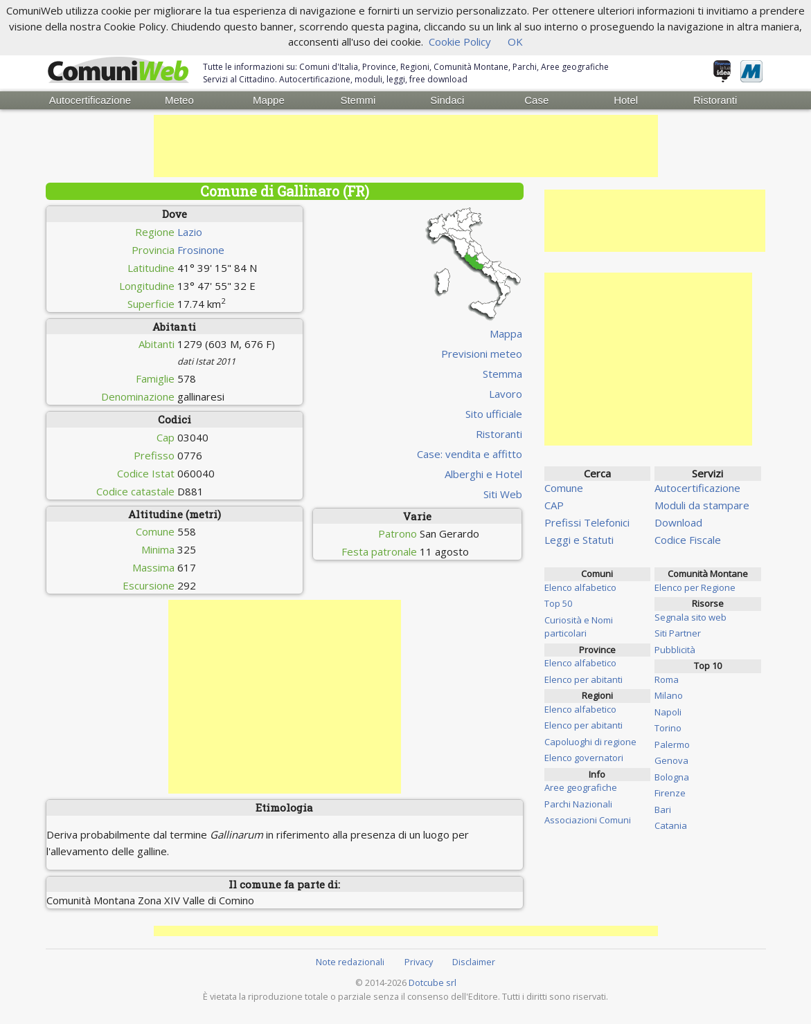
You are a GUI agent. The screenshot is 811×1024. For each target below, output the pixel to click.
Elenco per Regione (695, 586)
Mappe (269, 100)
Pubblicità (674, 649)
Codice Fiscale (687, 540)
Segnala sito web (690, 616)
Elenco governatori (583, 757)
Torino (667, 728)
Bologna (671, 776)
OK (515, 41)
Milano (668, 695)
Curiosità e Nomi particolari (578, 626)
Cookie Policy (460, 41)
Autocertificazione (90, 100)
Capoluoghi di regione (590, 741)
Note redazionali (350, 961)
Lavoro (505, 393)
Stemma (502, 373)
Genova (671, 760)
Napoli (667, 711)
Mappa (506, 333)
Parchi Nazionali (578, 803)
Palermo (672, 744)
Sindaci (447, 100)
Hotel (626, 100)
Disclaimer (473, 961)
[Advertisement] (406, 146)
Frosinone (200, 249)
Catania (670, 825)
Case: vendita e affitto (469, 453)
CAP (554, 505)
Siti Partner (677, 633)
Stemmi (357, 100)
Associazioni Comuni (587, 820)
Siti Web (502, 493)
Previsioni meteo (481, 353)
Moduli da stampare (701, 505)
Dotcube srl (432, 982)
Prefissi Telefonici (587, 522)
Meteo (179, 100)
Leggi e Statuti (579, 540)
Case (536, 100)
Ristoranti (715, 100)
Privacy (418, 961)
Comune (563, 488)
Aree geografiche (580, 787)
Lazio (189, 231)
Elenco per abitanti (583, 679)
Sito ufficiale (493, 413)
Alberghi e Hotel (483, 473)
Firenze (670, 793)
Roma (666, 679)
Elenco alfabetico (580, 586)
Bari (662, 809)
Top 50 (558, 603)
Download (678, 522)
